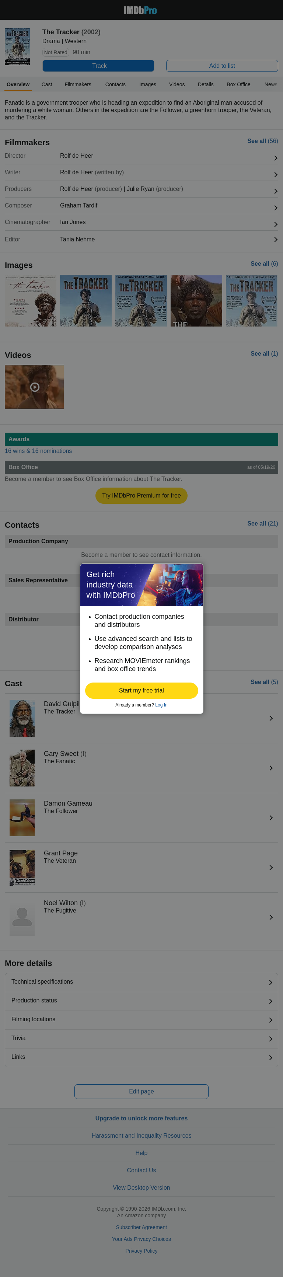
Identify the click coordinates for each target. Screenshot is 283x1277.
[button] (141, 690)
